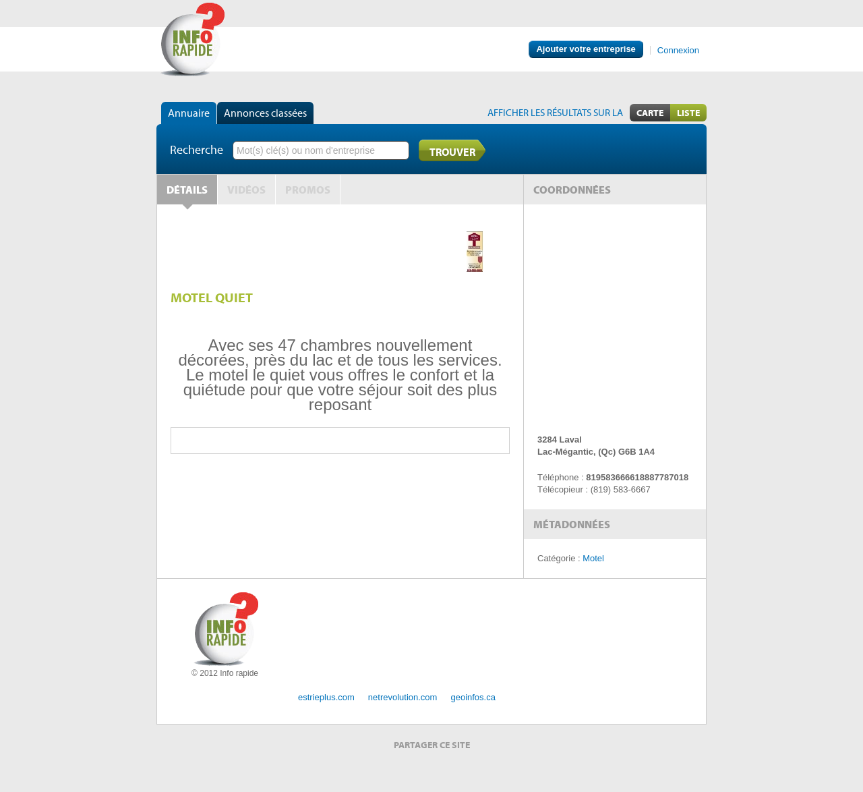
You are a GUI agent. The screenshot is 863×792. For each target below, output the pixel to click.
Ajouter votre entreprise (585, 49)
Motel (593, 558)
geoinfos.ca (473, 697)
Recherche (196, 149)
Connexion (678, 50)
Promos (307, 189)
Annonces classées (265, 112)
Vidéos (246, 189)
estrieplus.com (326, 697)
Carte (649, 113)
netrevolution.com (403, 697)
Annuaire (189, 112)
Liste (688, 113)
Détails (187, 189)
